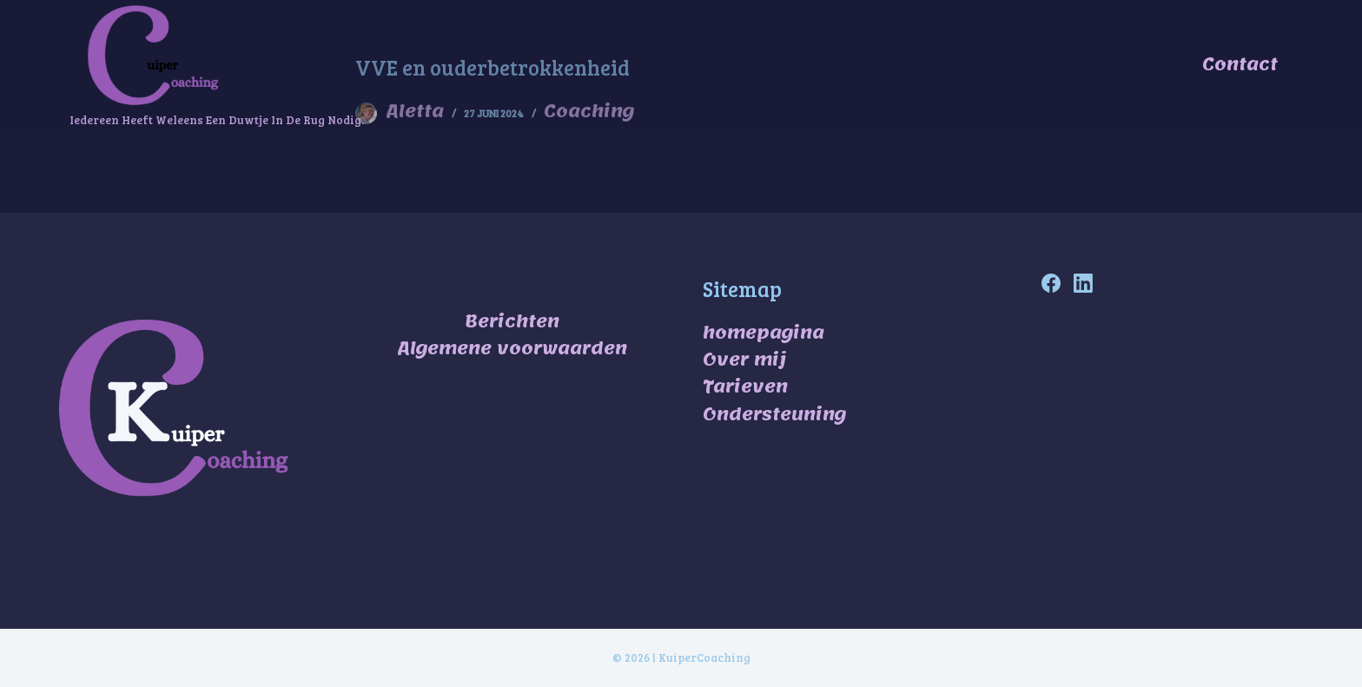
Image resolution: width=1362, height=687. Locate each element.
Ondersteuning (774, 414)
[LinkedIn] (1083, 283)
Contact (1240, 64)
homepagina (763, 332)
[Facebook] (1051, 283)
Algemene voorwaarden (512, 348)
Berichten (512, 321)
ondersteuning (933, 65)
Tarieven (1127, 64)
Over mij (1044, 64)
